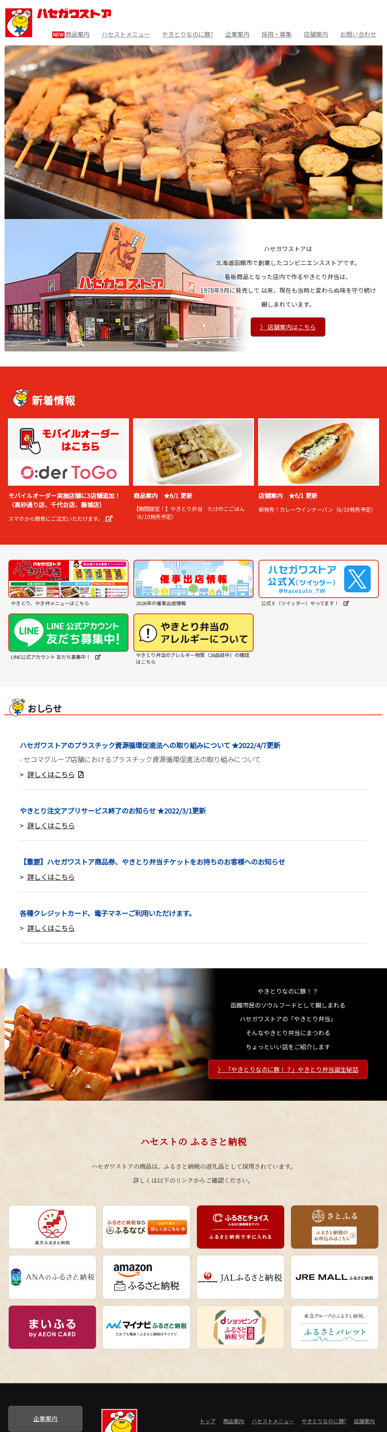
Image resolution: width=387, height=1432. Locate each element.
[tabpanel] (193, 132)
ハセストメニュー (126, 34)
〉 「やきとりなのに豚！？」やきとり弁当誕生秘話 (288, 1069)
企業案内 (237, 34)
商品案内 (71, 34)
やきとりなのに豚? (187, 34)
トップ (207, 1421)
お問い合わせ (358, 34)
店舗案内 (316, 34)
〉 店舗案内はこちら (288, 326)
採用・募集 (277, 34)
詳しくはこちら (55, 774)
